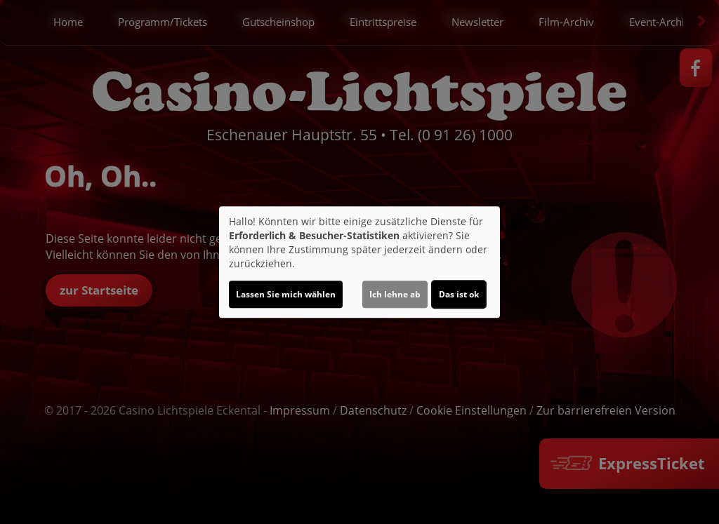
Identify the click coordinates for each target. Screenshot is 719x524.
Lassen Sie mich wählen (286, 294)
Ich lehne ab (395, 294)
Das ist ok (459, 294)
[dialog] (359, 262)
